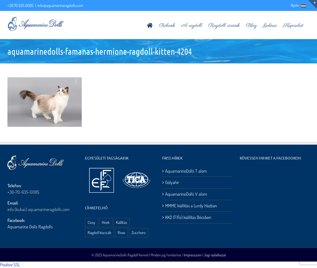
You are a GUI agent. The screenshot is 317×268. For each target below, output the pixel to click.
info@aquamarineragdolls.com (60, 5)
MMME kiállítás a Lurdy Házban (191, 205)
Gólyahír (172, 182)
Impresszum (193, 255)
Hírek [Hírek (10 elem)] (105, 222)
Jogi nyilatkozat (215, 255)
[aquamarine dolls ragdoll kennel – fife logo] (101, 170)
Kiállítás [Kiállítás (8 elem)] (121, 222)
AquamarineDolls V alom (186, 194)
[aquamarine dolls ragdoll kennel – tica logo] (136, 172)
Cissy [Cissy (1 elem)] (91, 222)
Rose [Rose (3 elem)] (121, 232)
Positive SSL (10, 264)
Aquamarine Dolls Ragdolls (30, 226)
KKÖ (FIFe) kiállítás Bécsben (188, 217)
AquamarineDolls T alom (186, 171)
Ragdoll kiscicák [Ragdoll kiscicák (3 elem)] (99, 232)
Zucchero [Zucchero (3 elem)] (139, 232)
